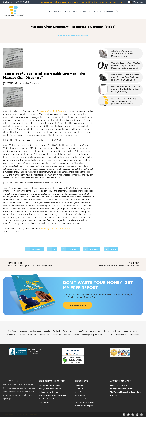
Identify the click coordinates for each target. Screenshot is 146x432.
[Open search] (117, 11)
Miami (125, 331)
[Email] (111, 249)
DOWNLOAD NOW (77, 305)
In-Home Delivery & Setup (48, 392)
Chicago (76, 335)
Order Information (45, 402)
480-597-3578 (116, 2)
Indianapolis (134, 335)
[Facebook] (34, 249)
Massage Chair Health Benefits (121, 389)
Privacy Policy (80, 395)
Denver (73, 331)
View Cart (138, 2)
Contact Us (79, 389)
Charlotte (11, 335)
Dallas (64, 331)
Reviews (113, 395)
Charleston (56, 335)
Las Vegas (83, 331)
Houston (98, 335)
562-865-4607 (73, 2)
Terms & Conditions (82, 399)
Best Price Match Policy (47, 399)
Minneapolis (87, 335)
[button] (55, 11)
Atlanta (133, 331)
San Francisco (35, 331)
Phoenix (106, 331)
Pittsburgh (32, 335)
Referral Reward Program (84, 406)
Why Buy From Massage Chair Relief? (52, 395)
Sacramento (121, 335)
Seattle (47, 331)
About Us (78, 392)
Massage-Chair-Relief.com (51, 111)
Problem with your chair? (119, 385)
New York (109, 335)
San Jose (12, 331)
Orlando (21, 335)
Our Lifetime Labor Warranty (49, 385)
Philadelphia (44, 335)
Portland (56, 331)
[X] (52, 249)
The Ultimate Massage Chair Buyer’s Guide (125, 392)
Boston (67, 335)
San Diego (23, 331)
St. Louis (116, 331)
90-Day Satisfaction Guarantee (50, 389)
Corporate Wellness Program (85, 402)
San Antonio (95, 331)
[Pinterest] (70, 249)
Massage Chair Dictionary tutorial (57, 228)
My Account (79, 385)
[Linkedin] (91, 249)
